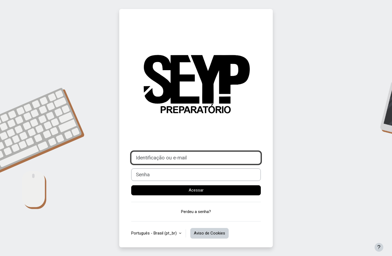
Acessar (196, 190)
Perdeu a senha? (196, 211)
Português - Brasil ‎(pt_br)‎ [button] (154, 233)
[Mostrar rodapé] (379, 247)
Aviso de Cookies (209, 233)
